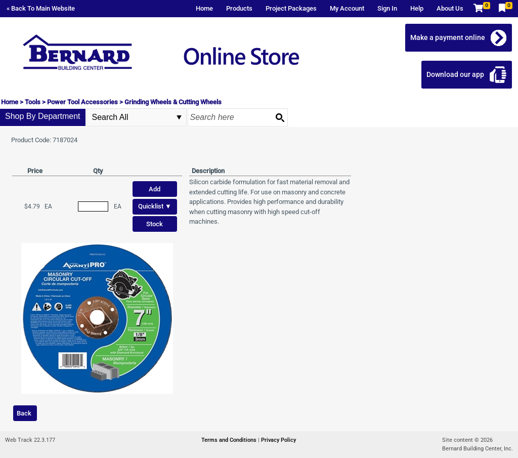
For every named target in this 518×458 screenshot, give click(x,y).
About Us (450, 8)
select (179, 117)
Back (24, 413)
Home (204, 8)
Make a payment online (447, 37)
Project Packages (291, 8)
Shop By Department (42, 116)
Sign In (387, 8)
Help (416, 8)
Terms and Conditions (229, 440)
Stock (154, 224)
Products (239, 8)
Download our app (455, 74)
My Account (347, 8)
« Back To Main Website (41, 8)
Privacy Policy (278, 440)
